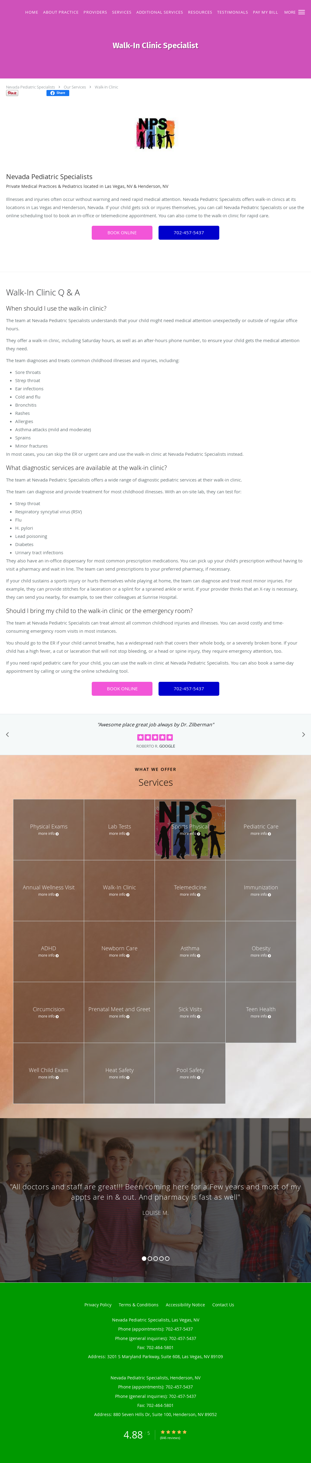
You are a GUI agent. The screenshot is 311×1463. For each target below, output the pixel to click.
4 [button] (161, 1258)
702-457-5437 (189, 232)
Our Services (75, 87)
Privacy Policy (97, 1305)
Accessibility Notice (185, 1305)
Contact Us (223, 1305)
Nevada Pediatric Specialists (30, 87)
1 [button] (144, 1258)
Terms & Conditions (139, 1305)
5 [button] (167, 1258)
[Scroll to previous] (9, 736)
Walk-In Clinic (106, 87)
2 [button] (150, 1258)
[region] (155, 1194)
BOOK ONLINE (122, 232)
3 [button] (155, 1258)
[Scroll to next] (302, 736)
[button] (301, 12)
